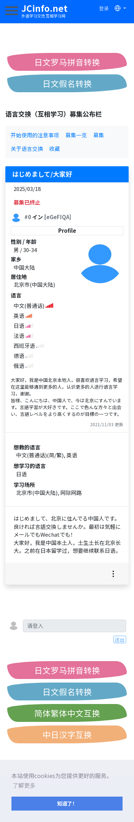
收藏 (54, 148)
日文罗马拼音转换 (67, 62)
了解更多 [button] (24, 785)
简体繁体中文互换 (67, 713)
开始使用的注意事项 (35, 135)
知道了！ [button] (67, 803)
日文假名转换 (67, 83)
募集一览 (76, 135)
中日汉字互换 (67, 734)
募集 (98, 135)
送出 (120, 639)
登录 (104, 8)
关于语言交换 (27, 148)
